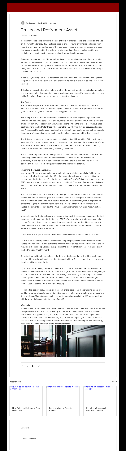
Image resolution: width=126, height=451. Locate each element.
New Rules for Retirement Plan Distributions (26, 409)
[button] (114, 4)
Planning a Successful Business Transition (96, 409)
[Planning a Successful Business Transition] (100, 395)
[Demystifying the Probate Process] (63, 395)
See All (114, 381)
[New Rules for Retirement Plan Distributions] (26, 395)
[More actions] (104, 23)
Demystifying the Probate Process (60, 409)
